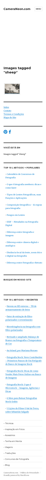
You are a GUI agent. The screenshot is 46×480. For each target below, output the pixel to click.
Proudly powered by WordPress (16, 475)
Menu (38, 9)
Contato (7, 110)
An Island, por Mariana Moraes (22, 350)
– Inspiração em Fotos (14, 429)
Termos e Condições (14, 114)
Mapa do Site (10, 117)
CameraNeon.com (17, 9)
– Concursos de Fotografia (16, 459)
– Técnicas (8, 423)
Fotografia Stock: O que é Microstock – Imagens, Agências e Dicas (22, 388)
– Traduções (10, 453)
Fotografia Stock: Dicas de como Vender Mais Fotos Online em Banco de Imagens (23, 374)
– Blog (7, 465)
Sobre (6, 107)
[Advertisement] (23, 42)
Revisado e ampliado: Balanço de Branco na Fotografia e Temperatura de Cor (23, 340)
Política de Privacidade (29, 473)
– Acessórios (9, 435)
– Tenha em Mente (13, 441)
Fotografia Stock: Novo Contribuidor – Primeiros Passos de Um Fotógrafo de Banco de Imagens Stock (23, 360)
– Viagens (8, 447)
